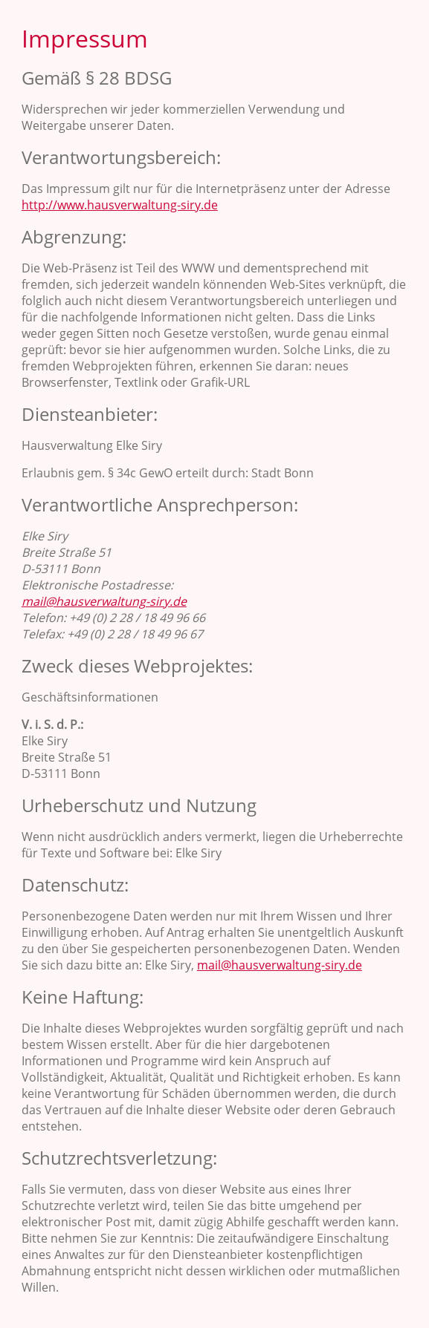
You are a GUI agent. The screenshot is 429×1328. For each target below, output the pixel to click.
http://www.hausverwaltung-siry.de (120, 205)
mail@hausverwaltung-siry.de (104, 601)
